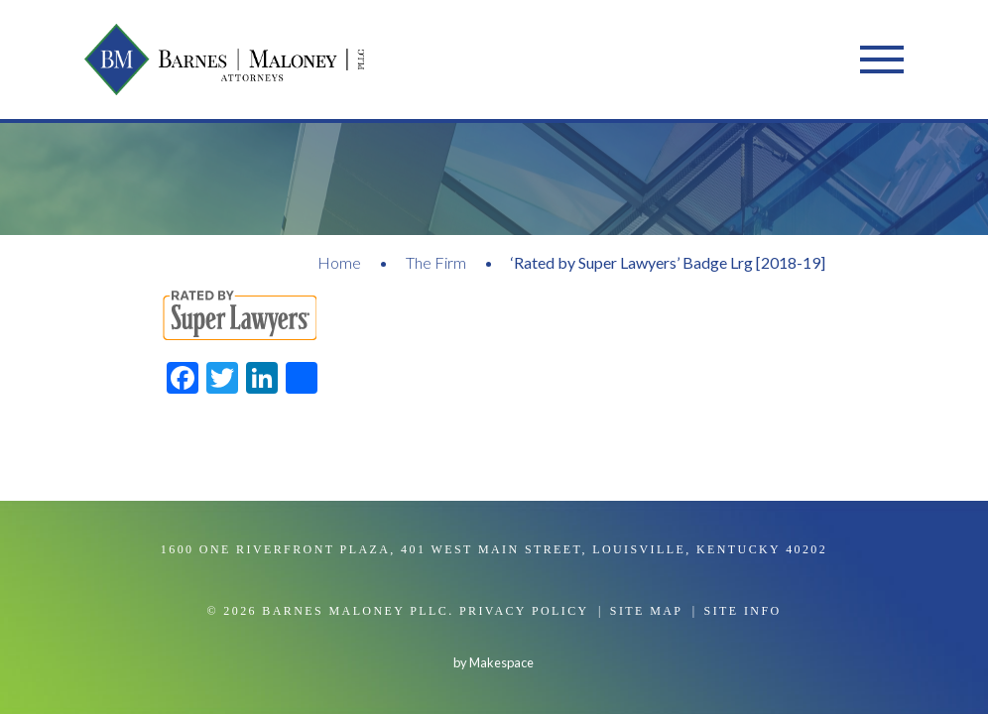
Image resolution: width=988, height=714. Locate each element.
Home (339, 262)
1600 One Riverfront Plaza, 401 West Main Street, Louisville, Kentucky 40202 (494, 549)
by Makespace (493, 662)
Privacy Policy (524, 611)
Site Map (646, 611)
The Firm (436, 262)
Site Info (743, 611)
